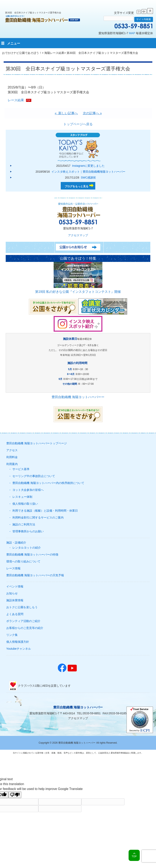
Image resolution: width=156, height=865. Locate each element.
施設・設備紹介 (16, 542)
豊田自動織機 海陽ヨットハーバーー (78, 397)
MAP (132, 33)
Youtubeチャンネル (18, 648)
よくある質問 (14, 614)
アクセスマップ (78, 235)
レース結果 (16, 100)
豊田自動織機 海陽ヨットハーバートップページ (36, 443)
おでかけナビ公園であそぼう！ (22, 52)
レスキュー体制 (22, 496)
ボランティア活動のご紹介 (23, 621)
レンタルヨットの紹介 (26, 547)
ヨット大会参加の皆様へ (28, 489)
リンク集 (12, 634)
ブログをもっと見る (76, 186)
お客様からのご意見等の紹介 (24, 628)
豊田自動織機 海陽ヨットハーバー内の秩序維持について (48, 483)
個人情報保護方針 (17, 641)
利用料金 (12, 457)
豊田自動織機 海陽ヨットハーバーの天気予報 (35, 575)
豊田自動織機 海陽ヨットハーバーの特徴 (32, 554)
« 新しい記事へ (66, 113)
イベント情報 (14, 586)
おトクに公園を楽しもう (22, 607)
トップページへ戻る (78, 124)
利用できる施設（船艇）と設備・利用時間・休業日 (45, 510)
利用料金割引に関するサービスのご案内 (38, 517)
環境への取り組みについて (23, 561)
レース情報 (13, 568)
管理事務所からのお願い (28, 531)
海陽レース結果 (54, 52)
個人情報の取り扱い (25, 503)
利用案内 (12, 464)
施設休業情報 (14, 600)
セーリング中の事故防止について (33, 476)
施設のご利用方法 (23, 524)
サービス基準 (20, 469)
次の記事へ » (92, 113)
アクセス (12, 450)
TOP (134, 856)
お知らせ (12, 593)
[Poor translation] (14, 794)
